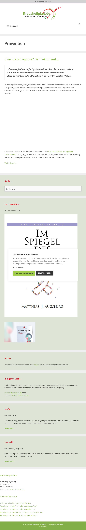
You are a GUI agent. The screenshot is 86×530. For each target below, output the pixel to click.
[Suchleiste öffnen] (79, 24)
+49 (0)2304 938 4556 (19, 395)
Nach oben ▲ (43, 527)
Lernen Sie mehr (18, 267)
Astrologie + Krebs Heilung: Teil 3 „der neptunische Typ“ (21, 512)
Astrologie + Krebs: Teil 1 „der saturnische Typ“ (18, 506)
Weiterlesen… (9, 428)
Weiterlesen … (10, 163)
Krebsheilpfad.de (33, 525)
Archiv (36, 365)
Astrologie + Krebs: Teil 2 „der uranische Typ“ (17, 509)
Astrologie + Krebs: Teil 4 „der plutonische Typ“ (18, 515)
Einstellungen (44, 273)
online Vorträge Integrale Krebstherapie (15, 503)
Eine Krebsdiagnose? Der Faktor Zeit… (31, 59)
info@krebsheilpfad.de (13, 393)
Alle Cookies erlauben (24, 273)
